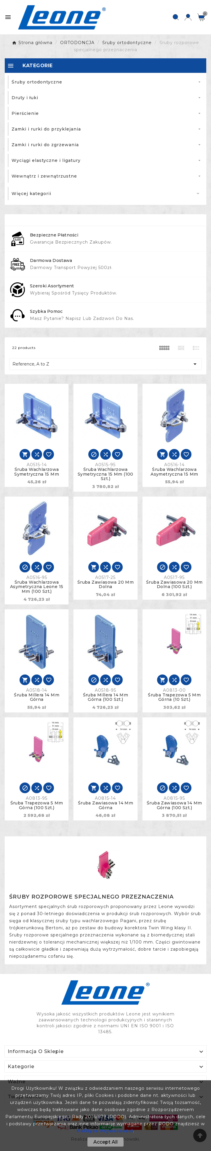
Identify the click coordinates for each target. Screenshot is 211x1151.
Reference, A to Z (105, 364)
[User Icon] (188, 17)
